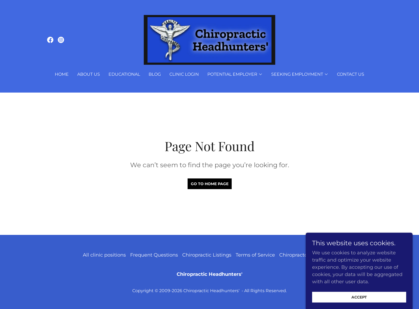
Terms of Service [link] (255, 255)
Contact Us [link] (350, 74)
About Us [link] (88, 74)
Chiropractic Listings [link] (206, 255)
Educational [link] (124, 74)
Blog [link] (155, 74)
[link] (50, 40)
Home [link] (62, 74)
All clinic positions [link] (104, 255)
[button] (235, 74)
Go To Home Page (209, 183)
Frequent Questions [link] (154, 255)
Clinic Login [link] (184, 74)
